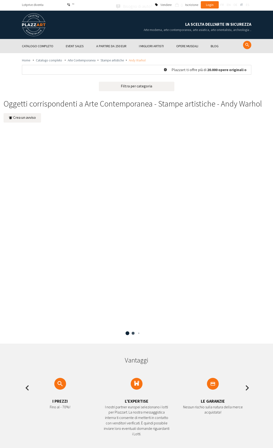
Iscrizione (191, 5)
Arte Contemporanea (82, 59)
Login (210, 5)
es (247, 5)
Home (26, 59)
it (241, 5)
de (235, 5)
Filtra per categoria (136, 85)
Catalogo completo (49, 59)
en (229, 5)
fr (222, 5)
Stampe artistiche (112, 59)
